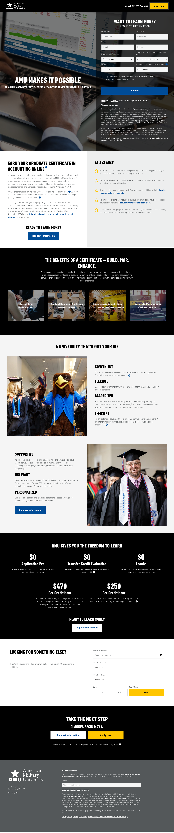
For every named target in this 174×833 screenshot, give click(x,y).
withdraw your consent (117, 138)
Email (103, 42)
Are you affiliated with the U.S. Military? (152, 65)
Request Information (43, 235)
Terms (75, 818)
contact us (105, 140)
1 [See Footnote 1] (166, 64)
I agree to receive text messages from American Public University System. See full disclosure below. (134, 78)
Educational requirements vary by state (46, 214)
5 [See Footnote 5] (129, 376)
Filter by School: (99, 676)
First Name (105, 32)
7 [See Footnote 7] (93, 573)
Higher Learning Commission (72, 797)
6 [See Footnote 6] (106, 425)
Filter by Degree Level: (101, 664)
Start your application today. (133, 101)
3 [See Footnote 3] (69, 191)
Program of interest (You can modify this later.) (151, 53)
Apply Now (159, 6)
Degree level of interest (110, 54)
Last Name (140, 32)
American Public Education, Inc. (116, 800)
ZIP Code (104, 64)
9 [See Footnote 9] (119, 745)
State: (64, 782)
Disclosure (83, 818)
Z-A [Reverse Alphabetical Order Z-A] (119, 694)
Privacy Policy (67, 818)
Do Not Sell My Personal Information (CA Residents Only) (108, 818)
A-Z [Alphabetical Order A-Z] (101, 694)
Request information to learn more (134, 203)
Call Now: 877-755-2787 (136, 6)
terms (163, 138)
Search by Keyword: (100, 652)
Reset (146, 694)
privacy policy (155, 138)
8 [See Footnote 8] (136, 602)
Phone (138, 42)
